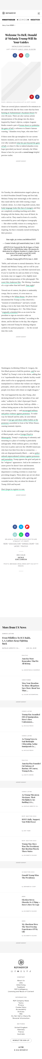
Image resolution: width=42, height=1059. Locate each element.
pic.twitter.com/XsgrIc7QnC (21, 255)
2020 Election (15, 543)
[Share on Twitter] (21, 527)
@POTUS (7, 247)
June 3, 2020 (34, 243)
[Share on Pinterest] (21, 55)
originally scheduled (10, 312)
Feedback (21, 987)
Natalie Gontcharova (21, 46)
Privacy (21, 1005)
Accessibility (21, 1009)
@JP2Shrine (18, 249)
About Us (21, 981)
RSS (21, 1014)
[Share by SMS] (27, 534)
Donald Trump (28, 543)
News (5, 543)
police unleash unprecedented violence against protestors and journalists (20, 456)
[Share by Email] (27, 55)
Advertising (21, 985)
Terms (21, 1003)
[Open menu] (39, 12)
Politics (24, 546)
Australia (21, 1034)
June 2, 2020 (32, 259)
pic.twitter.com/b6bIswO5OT (25, 239)
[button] (21, 55)
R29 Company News (21, 1001)
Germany (21, 1030)
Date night (30, 285)
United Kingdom (21, 1027)
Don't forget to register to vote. (13, 489)
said (32, 371)
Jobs (21, 983)
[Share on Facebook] (15, 55)
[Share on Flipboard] (27, 527)
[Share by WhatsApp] (21, 534)
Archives (21, 1012)
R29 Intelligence (20, 989)
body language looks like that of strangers (17, 208)
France (21, 1032)
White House (20, 297)
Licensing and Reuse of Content (21, 991)
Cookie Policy (21, 1007)
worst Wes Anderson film (11, 282)
